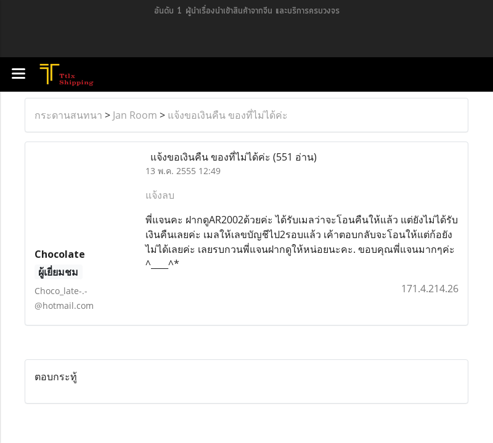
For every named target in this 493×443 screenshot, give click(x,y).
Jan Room (135, 115)
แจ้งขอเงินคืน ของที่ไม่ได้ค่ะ (228, 115)
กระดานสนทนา (68, 115)
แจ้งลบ (159, 195)
